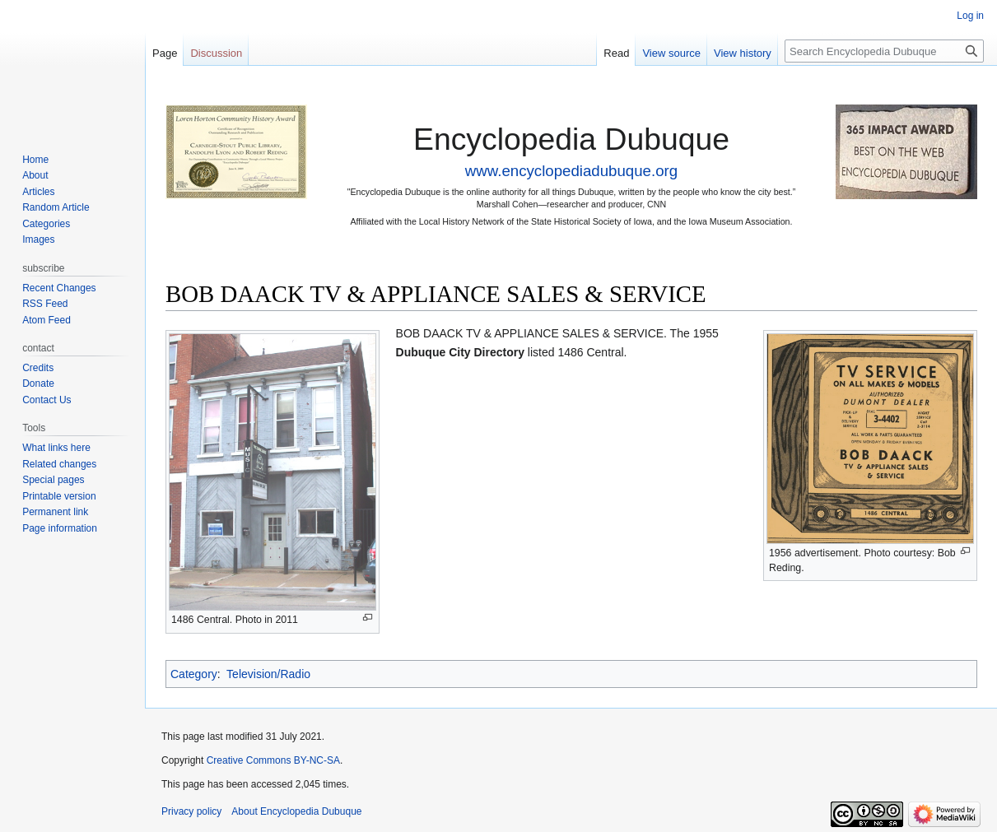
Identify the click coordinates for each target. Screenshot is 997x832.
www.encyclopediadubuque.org (571, 170)
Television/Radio (268, 674)
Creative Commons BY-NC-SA (273, 760)
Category (193, 674)
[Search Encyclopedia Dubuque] (884, 51)
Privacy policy (191, 811)
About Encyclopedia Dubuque (296, 811)
